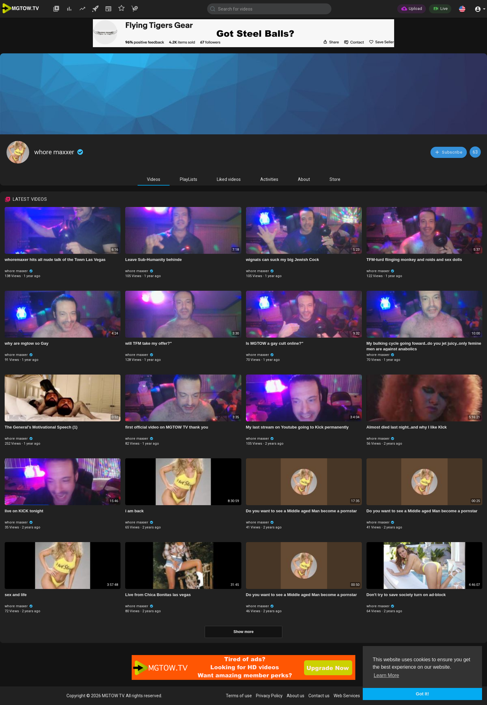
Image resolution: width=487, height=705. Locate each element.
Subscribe (448, 152)
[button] (462, 8)
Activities (269, 179)
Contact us (319, 695)
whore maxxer (59, 152)
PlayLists (188, 179)
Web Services (347, 695)
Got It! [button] (422, 693)
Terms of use (239, 695)
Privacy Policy (269, 695)
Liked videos (229, 179)
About (304, 179)
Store (335, 179)
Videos (153, 179)
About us (295, 695)
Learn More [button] (386, 675)
